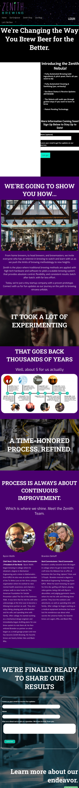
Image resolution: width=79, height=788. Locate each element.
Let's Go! (9, 736)
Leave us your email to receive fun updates (19, 696)
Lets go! (45, 149)
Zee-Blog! (36, 17)
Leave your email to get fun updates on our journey (57, 138)
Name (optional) (47, 129)
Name (4, 706)
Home (4, 17)
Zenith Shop (26, 17)
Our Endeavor (14, 17)
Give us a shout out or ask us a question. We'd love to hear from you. (28, 716)
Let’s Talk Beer (48, 17)
